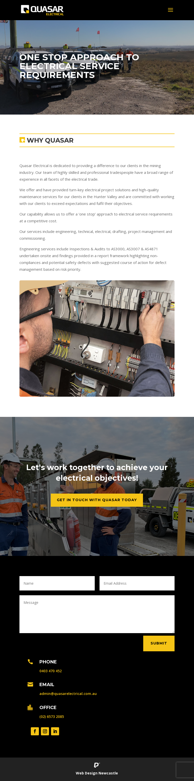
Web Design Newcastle (97, 773)
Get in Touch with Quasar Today (97, 500)
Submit (159, 643)
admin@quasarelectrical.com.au (68, 693)
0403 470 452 (50, 670)
